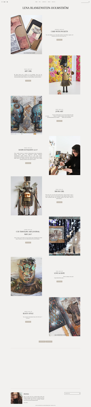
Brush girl (59, 191)
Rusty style (28, 313)
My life (53, 1)
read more (26, 402)
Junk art (59, 111)
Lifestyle (44, 1)
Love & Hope (59, 273)
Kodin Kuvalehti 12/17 (28, 150)
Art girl (28, 71)
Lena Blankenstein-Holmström (46, 8)
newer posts (42, 341)
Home (36, 1)
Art (39, 1)
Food (49, 1)
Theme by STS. (53, 405)
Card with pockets (59, 31)
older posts (49, 341)
